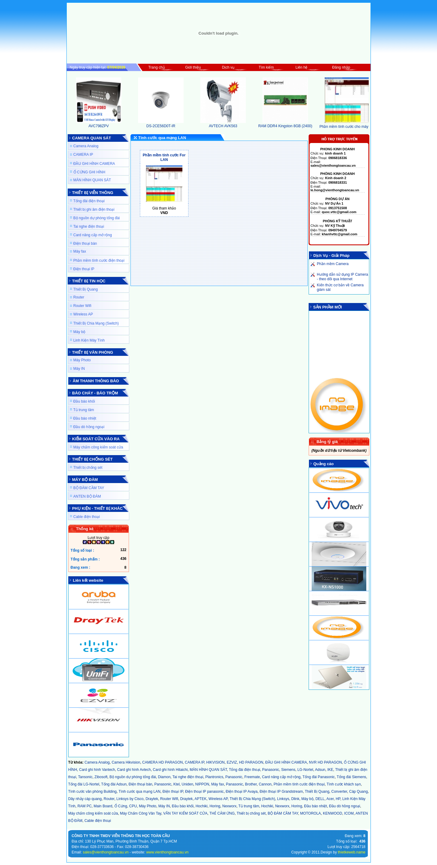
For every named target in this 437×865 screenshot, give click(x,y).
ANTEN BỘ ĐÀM (87, 496)
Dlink (295, 799)
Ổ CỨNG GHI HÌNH (89, 172)
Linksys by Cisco (130, 799)
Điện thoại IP (83, 269)
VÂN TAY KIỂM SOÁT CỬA (185, 813)
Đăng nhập (341, 67)
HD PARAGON (251, 762)
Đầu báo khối (84, 401)
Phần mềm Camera (333, 264)
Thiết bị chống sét (88, 467)
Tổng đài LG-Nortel (83, 784)
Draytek (152, 799)
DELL (319, 799)
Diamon (164, 777)
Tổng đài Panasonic (319, 777)
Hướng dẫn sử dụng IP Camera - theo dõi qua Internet (342, 276)
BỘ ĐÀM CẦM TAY (88, 488)
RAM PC (84, 806)
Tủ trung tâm (83, 410)
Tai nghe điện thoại (88, 226)
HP (338, 799)
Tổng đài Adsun (114, 784)
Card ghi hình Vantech (97, 770)
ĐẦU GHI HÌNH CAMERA (94, 164)
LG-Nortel (305, 770)
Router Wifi (82, 306)
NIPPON (202, 784)
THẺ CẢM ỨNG (222, 813)
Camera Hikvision (126, 762)
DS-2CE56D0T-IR (161, 124)
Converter (339, 791)
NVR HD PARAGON (325, 762)
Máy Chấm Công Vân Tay (140, 813)
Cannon (265, 784)
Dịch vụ (228, 67)
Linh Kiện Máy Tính (89, 340)
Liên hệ (302, 67)
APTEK (200, 799)
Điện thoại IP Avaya (242, 791)
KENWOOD (332, 813)
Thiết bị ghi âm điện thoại (93, 209)
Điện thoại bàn (85, 243)
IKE (330, 770)
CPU (133, 806)
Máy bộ (79, 332)
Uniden (187, 784)
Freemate (252, 777)
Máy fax (79, 251)
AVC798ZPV (98, 124)
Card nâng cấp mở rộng (92, 235)
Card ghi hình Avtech (134, 770)
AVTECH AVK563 (223, 124)
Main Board (103, 806)
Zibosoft (100, 777)
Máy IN (79, 368)
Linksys (283, 799)
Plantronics (214, 777)
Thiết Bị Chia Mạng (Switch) (96, 323)
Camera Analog (86, 146)
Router (78, 297)
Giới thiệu (193, 67)
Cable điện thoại (86, 517)
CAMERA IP (83, 154)
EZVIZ (232, 762)
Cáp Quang (358, 791)
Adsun (320, 770)
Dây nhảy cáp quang (85, 799)
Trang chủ (156, 67)
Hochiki (201, 806)
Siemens (288, 770)
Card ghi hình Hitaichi (170, 770)
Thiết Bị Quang (85, 289)
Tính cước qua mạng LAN (140, 791)
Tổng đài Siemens (351, 777)
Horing (214, 806)
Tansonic (85, 777)
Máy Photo (82, 360)
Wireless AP (83, 314)
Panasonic (270, 770)
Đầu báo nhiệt (84, 418)
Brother (251, 784)
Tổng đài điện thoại (89, 201)
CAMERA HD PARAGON (162, 762)
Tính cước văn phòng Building (92, 791)
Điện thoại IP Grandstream (281, 791)
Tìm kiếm (266, 67)
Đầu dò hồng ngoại (88, 427)
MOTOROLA (310, 813)
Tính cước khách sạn (344, 784)
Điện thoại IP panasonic (204, 791)
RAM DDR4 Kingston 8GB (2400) (285, 124)
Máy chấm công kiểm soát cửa (98, 447)
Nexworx (229, 806)
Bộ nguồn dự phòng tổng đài (96, 218)
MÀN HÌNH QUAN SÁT (92, 180)
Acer (330, 799)
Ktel (176, 784)
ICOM (349, 813)
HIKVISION (215, 762)
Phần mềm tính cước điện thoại (98, 260)
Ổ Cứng (120, 806)
